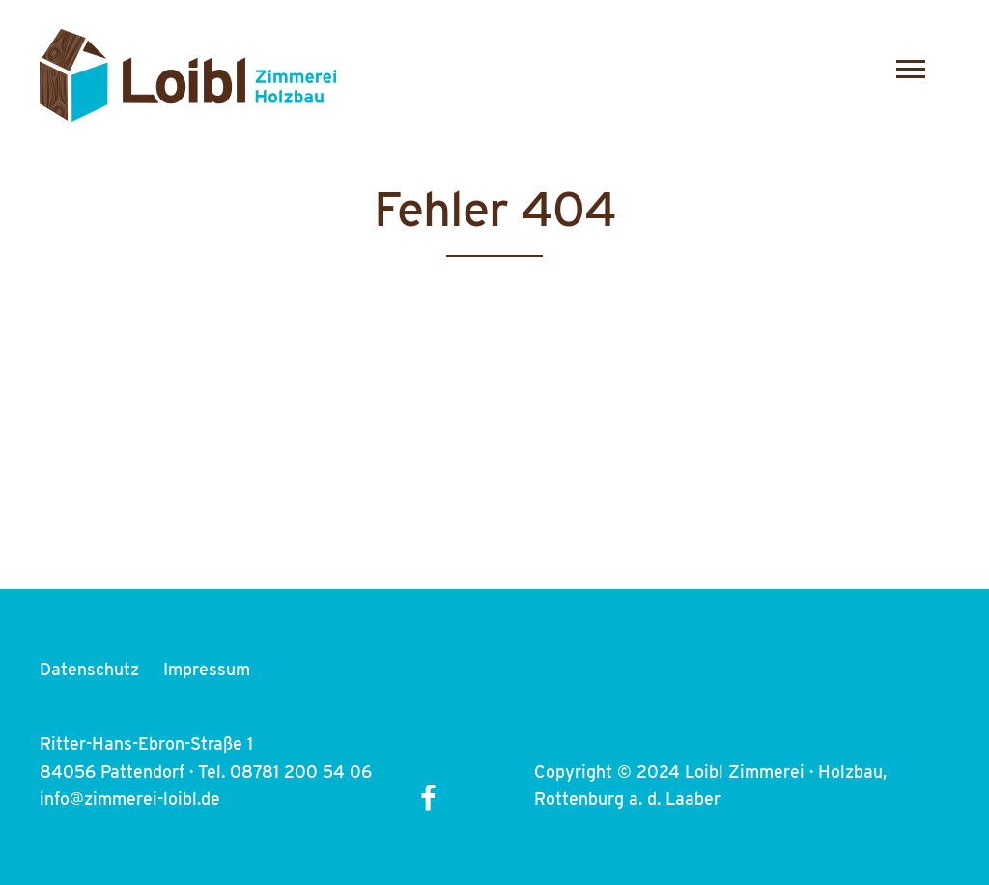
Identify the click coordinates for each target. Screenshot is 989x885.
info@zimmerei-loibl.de (130, 798)
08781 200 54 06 (301, 771)
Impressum (206, 669)
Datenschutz (89, 669)
